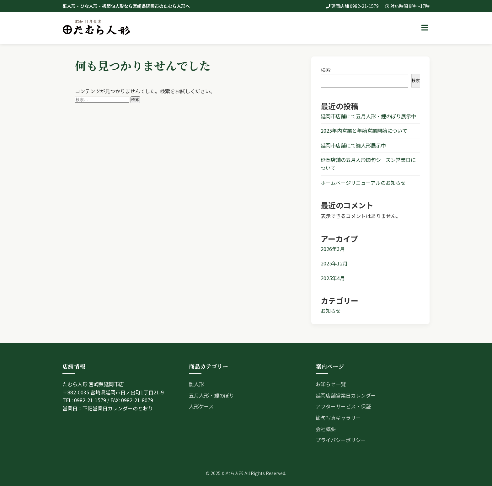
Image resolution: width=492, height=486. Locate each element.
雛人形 (196, 384)
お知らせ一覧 (331, 384)
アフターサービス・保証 (343, 406)
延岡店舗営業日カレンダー (346, 395)
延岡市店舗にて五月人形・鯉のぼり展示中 (368, 116)
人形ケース (201, 406)
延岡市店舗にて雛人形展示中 (353, 145)
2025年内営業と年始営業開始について (364, 130)
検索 (326, 69)
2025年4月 (333, 278)
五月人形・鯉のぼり (211, 395)
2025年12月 (334, 263)
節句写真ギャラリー (338, 417)
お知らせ (331, 310)
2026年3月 (333, 249)
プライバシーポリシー (341, 440)
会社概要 (326, 429)
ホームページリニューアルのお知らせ (363, 182)
